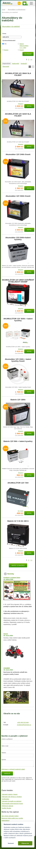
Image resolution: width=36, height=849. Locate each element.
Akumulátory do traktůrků (11, 26)
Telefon (3, 752)
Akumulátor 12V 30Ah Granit (18, 196)
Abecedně (6, 66)
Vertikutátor (5, 799)
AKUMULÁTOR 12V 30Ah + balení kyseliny (18, 320)
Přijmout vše (25, 843)
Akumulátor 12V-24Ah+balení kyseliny (18, 238)
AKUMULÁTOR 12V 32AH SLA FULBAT (18, 115)
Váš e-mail (4, 746)
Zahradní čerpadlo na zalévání (11, 801)
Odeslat (7, 773)
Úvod (3, 9)
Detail (29, 106)
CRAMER (6, 668)
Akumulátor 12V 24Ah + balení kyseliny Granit (18, 360)
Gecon (5, 634)
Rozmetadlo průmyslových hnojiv (12, 803)
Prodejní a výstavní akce (11, 577)
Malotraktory (6, 820)
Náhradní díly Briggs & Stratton (12, 796)
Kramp (6, 50)
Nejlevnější (15, 63)
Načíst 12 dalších (18, 565)
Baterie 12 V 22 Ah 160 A (18, 521)
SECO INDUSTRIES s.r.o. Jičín (24, 45)
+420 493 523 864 (23, 722)
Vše (5, 44)
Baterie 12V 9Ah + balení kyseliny (18, 441)
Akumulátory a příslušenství (16, 9)
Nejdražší (24, 63)
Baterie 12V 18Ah (18, 400)
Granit (22, 50)
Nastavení (11, 843)
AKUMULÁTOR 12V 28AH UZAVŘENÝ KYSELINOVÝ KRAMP (18, 281)
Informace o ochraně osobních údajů (13, 769)
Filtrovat (28, 54)
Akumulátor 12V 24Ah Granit (18, 154)
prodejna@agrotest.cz (24, 725)
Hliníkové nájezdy (7, 806)
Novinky (10, 574)
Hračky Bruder (6, 808)
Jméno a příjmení (7, 739)
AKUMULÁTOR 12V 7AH (17, 483)
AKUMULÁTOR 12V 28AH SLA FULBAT (18, 74)
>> (31, 59)
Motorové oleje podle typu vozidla (12, 818)
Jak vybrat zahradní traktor (10, 816)
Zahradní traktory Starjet (9, 794)
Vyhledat (19, 3)
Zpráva (3, 759)
